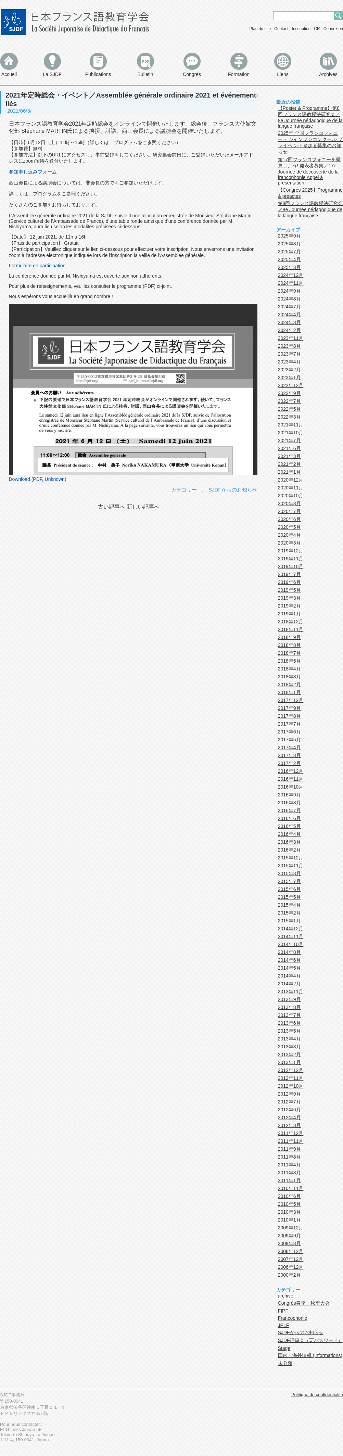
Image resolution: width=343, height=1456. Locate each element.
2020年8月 (289, 503)
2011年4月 (289, 1164)
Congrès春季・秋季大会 (304, 1303)
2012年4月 (289, 1117)
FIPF (283, 1311)
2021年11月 (291, 424)
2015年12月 (291, 857)
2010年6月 (289, 1196)
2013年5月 (289, 1031)
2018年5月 (289, 661)
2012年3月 (289, 1125)
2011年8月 (289, 1157)
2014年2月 (289, 983)
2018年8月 (289, 645)
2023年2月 (289, 369)
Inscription (301, 28)
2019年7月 (289, 574)
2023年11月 (291, 338)
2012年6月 (289, 1109)
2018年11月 (291, 629)
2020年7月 (289, 511)
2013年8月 (289, 1007)
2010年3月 (289, 1212)
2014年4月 (289, 976)
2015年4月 (289, 905)
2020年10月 (291, 495)
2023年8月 (289, 346)
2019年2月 (289, 606)
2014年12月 (291, 928)
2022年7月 (289, 401)
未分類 (285, 1363)
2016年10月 (291, 787)
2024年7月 (289, 306)
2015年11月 (291, 865)
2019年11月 (291, 558)
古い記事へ (111, 507)
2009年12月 (291, 1227)
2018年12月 (291, 621)
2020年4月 (289, 535)
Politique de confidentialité (317, 1394)
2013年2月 (289, 1054)
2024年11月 (291, 283)
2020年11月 (291, 487)
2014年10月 (291, 944)
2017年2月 (289, 763)
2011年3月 (289, 1172)
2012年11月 (291, 1078)
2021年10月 (291, 432)
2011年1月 (289, 1180)
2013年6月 (289, 1023)
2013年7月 (289, 1015)
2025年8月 (289, 243)
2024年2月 (289, 330)
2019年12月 (291, 550)
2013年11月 (291, 991)
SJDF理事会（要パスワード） (310, 1340)
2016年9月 (289, 794)
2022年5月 (289, 409)
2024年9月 (289, 291)
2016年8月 (289, 802)
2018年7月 (289, 653)
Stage (284, 1348)
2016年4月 (289, 834)
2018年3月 (289, 676)
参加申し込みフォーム (33, 172)
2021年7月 (289, 440)
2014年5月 (289, 968)
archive (285, 1296)
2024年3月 (289, 322)
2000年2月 (289, 1275)
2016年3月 (289, 842)
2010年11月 (291, 1188)
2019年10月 (291, 566)
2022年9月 (289, 393)
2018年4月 (289, 669)
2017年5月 (289, 739)
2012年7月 (289, 1101)
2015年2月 (289, 913)
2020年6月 (289, 519)
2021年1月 (289, 472)
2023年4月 (289, 362)
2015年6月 (289, 889)
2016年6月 (289, 818)
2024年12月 (291, 275)
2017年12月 (291, 700)
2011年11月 (291, 1141)
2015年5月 (289, 897)
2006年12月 (291, 1267)
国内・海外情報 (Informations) (310, 1355)
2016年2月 (289, 850)
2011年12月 (291, 1133)
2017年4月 (289, 747)
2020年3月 (289, 543)
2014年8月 (289, 952)
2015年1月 (289, 920)
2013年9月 (289, 999)
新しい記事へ (143, 507)
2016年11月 (291, 779)
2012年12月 (291, 1070)
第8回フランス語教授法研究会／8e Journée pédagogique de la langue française (310, 209)
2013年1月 (289, 1062)
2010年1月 (289, 1220)
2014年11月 (291, 936)
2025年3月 (289, 267)
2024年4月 (289, 314)
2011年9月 (289, 1149)
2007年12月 (291, 1259)
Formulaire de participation (37, 265)
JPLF (283, 1325)
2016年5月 (289, 826)
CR (317, 28)
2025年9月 (289, 236)
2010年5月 (289, 1204)
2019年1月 (289, 613)
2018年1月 (289, 692)
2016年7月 (289, 810)
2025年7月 (289, 251)
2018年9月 (289, 637)
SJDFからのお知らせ (232, 490)
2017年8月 (289, 716)
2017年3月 (289, 755)
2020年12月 (291, 480)
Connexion (333, 28)
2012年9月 (289, 1094)
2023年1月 (289, 377)
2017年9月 (289, 708)
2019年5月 (289, 590)
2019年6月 (289, 582)
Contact (281, 28)
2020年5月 (289, 527)
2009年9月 (289, 1235)
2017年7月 (289, 724)
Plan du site (260, 28)
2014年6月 (289, 960)
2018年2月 (289, 684)
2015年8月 (289, 873)
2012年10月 (291, 1086)
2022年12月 (291, 385)
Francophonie (292, 1318)
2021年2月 (289, 464)
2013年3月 (289, 1046)
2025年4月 (289, 259)
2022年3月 (289, 417)
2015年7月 (289, 881)
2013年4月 (289, 1039)
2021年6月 (289, 448)
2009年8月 (289, 1243)
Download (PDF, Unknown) (37, 479)
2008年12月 (291, 1251)
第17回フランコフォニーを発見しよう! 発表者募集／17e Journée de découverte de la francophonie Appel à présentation (309, 171)
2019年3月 (289, 598)
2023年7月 (289, 354)
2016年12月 (291, 771)
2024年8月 (289, 299)
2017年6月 (289, 732)
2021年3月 (289, 456)
